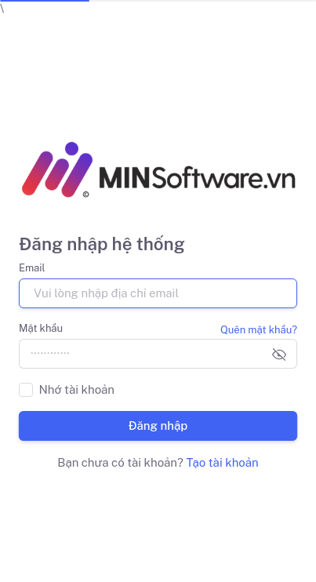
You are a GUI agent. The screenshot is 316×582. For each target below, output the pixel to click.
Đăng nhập (158, 425)
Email (32, 268)
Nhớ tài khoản (76, 389)
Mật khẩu (41, 328)
